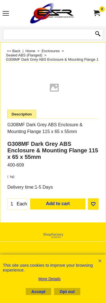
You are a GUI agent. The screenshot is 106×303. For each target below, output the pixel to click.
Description (22, 114)
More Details (49, 279)
